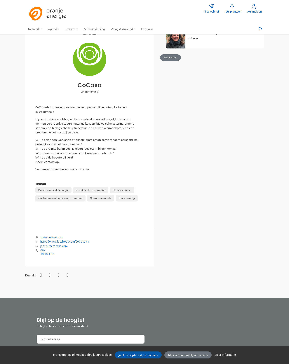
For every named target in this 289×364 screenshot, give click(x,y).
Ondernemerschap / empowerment (60, 198)
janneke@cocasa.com (54, 246)
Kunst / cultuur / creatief (90, 190)
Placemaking (127, 198)
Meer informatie (225, 354)
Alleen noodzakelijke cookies (188, 355)
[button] (35, 29)
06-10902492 (47, 252)
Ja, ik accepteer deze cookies (138, 355)
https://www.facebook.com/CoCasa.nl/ (64, 241)
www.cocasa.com (51, 237)
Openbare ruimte (100, 198)
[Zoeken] (260, 28)
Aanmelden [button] (170, 57)
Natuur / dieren (122, 190)
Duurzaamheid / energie (53, 190)
